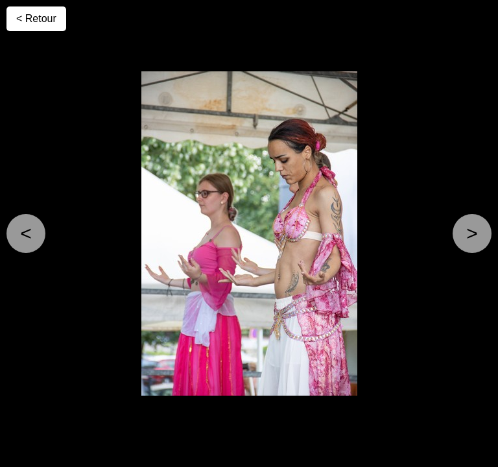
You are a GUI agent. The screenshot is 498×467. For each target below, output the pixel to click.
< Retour (36, 18)
